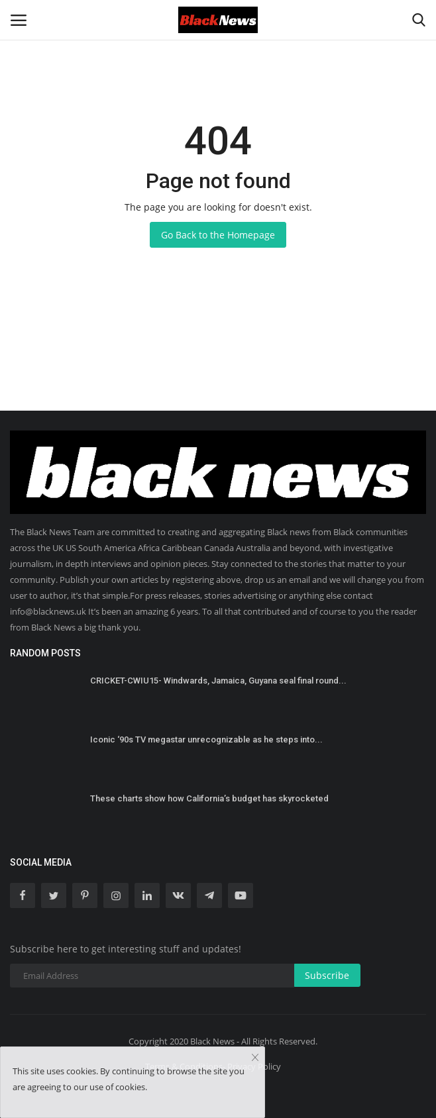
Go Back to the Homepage (218, 235)
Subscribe (327, 975)
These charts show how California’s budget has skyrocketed (209, 798)
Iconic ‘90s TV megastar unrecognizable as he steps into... (206, 739)
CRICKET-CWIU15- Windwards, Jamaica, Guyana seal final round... (218, 681)
